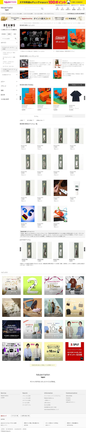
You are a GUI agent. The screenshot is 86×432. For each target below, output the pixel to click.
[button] (29, 100)
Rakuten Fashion (28, 23)
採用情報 (24, 428)
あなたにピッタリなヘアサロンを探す (9, 422)
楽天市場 (82, 5)
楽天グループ (74, 5)
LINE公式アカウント (70, 401)
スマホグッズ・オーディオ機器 (8, 48)
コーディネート (68, 116)
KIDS (15, 34)
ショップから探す (27, 397)
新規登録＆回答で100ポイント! (63, 5)
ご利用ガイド (47, 399)
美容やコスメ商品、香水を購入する (31, 422)
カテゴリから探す (27, 399)
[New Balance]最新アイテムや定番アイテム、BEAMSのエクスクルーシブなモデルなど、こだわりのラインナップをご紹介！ (40, 64)
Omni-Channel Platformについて (51, 408)
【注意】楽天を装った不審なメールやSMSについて (43, 364)
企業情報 (3, 428)
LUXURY (3, 396)
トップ (21, 23)
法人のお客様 (47, 404)
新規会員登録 (69, 394)
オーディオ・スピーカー (8, 66)
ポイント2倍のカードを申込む (52, 422)
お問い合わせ (47, 401)
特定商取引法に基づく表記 (50, 406)
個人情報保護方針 (9, 428)
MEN (9, 34)
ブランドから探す (27, 394)
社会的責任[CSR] (18, 428)
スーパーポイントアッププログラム (52, 394)
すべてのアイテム (27, 404)
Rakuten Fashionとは (49, 397)
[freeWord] (9, 38)
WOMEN (4, 34)
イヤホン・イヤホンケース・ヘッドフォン (8, 62)
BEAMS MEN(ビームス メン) (39, 23)
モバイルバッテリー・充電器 (9, 58)
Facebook (68, 397)
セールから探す (26, 401)
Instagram (68, 399)
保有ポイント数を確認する (72, 422)
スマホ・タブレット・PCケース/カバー (9, 53)
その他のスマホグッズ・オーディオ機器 (9, 70)
